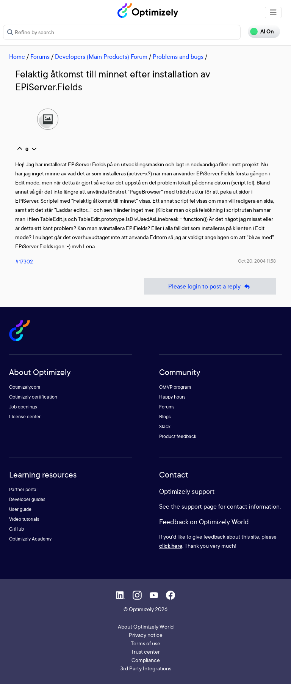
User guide (20, 509)
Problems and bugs (178, 56)
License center (25, 416)
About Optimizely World (146, 626)
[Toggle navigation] (273, 12)
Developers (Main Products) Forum (101, 56)
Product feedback (177, 436)
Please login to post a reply (210, 286)
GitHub (16, 529)
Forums (40, 56)
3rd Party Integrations (145, 668)
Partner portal (23, 489)
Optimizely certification (33, 397)
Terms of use (145, 643)
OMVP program (175, 387)
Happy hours (172, 397)
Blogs (165, 416)
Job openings (23, 406)
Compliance (145, 660)
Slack (165, 426)
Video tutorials (24, 519)
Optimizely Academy (30, 539)
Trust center (145, 651)
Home (17, 56)
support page (199, 506)
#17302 (24, 261)
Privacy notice (146, 634)
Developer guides (27, 499)
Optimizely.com (24, 387)
